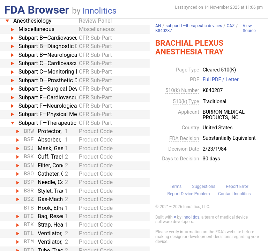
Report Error (237, 186)
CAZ (230, 25)
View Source (249, 28)
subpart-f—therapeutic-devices (193, 25)
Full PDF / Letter (221, 80)
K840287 (163, 30)
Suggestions (203, 186)
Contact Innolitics (234, 193)
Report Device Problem (189, 193)
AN (158, 25)
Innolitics (100, 11)
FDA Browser (36, 9)
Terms (175, 186)
